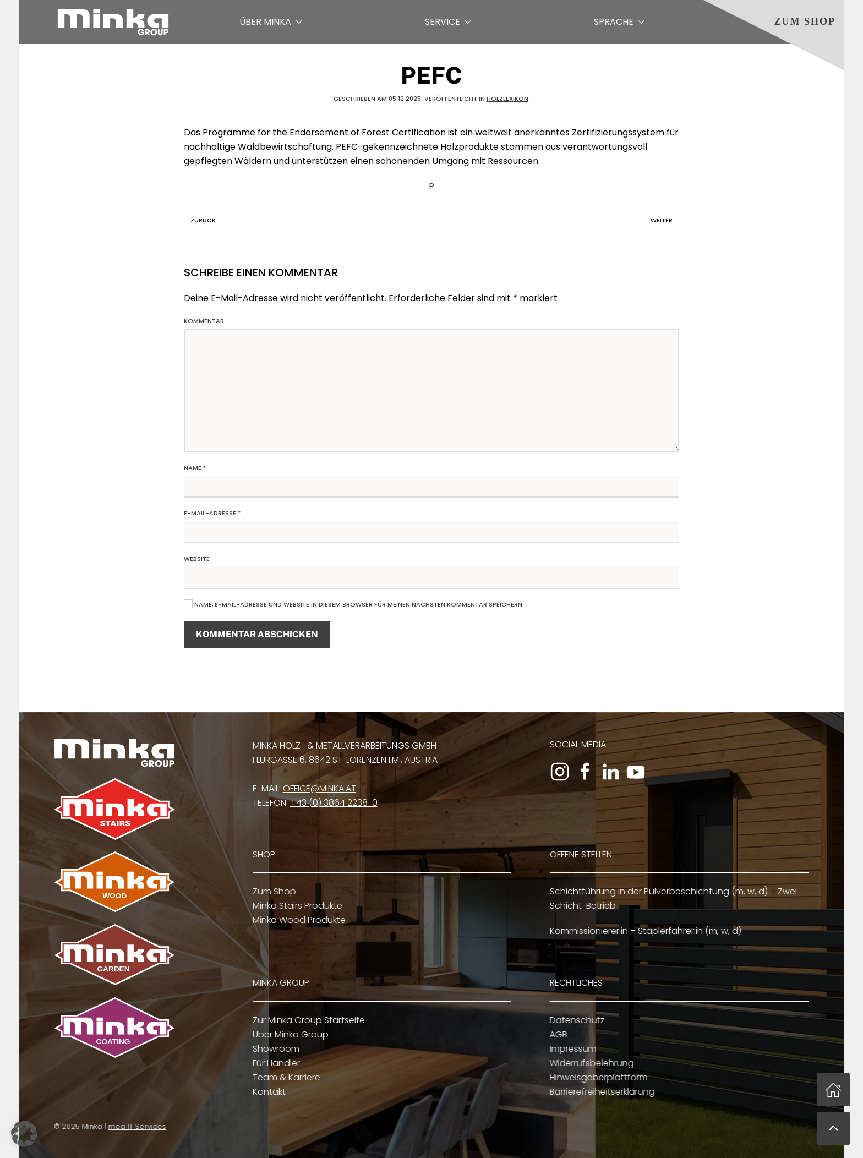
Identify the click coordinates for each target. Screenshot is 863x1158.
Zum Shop (804, 21)
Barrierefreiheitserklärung (598, 1091)
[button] (833, 1128)
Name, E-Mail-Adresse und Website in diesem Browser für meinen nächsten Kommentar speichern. (354, 604)
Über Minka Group (287, 1034)
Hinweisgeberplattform (595, 1077)
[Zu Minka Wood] (111, 881)
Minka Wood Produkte (295, 920)
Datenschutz (573, 1020)
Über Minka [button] (270, 21)
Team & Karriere (282, 1077)
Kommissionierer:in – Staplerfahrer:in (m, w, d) (642, 931)
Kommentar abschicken (257, 634)
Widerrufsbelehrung (588, 1063)
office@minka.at (316, 788)
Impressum (569, 1048)
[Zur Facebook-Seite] (582, 772)
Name (195, 467)
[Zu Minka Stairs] (111, 808)
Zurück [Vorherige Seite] (200, 220)
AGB (555, 1034)
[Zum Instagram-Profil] (557, 772)
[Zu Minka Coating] (111, 1026)
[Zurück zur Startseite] (113, 22)
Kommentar (204, 320)
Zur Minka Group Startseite (305, 1020)
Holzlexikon (507, 98)
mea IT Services (134, 1126)
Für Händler (272, 1063)
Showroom (272, 1048)
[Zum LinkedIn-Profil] (608, 772)
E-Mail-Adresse (212, 513)
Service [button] (448, 21)
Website (197, 558)
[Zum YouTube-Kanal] (633, 772)
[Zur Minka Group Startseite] (111, 752)
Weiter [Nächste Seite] (664, 220)
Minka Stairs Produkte (293, 905)
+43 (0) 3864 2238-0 (330, 802)
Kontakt (265, 1091)
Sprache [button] (619, 21)
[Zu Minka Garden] (111, 954)
